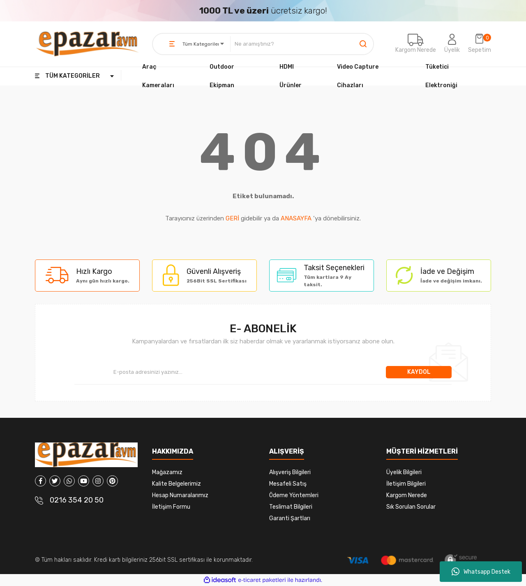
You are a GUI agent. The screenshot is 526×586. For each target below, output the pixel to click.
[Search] (302, 44)
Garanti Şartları (289, 518)
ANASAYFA (296, 218)
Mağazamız (167, 472)
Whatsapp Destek (481, 571)
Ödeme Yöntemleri (293, 495)
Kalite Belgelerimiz (176, 483)
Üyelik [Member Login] (452, 49)
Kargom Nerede (415, 49)
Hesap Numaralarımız (180, 495)
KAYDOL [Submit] (419, 371)
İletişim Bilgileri (406, 483)
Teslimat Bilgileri (290, 506)
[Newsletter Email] (230, 372)
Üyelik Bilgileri (404, 472)
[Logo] (87, 44)
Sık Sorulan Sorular (411, 506)
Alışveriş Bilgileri (290, 472)
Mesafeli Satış (288, 483)
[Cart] (479, 44)
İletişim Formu (171, 506)
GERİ (232, 218)
